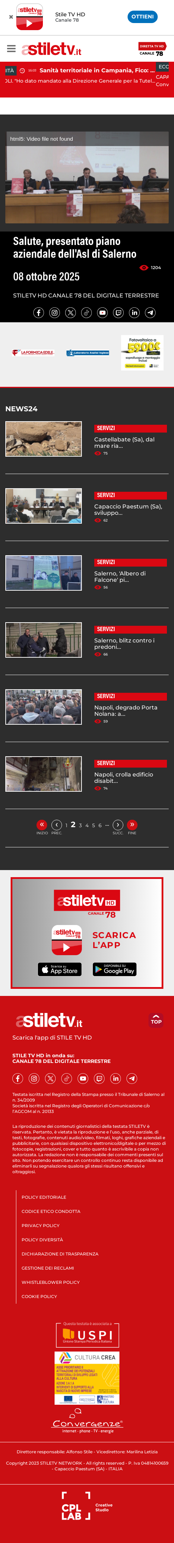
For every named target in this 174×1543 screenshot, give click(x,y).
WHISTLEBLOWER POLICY (51, 1282)
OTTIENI (142, 16)
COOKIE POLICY (39, 1296)
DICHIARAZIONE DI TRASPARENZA (60, 1254)
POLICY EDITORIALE (44, 1197)
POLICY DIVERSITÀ (42, 1239)
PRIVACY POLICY (41, 1225)
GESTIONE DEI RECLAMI (48, 1268)
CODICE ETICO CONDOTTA (51, 1211)
